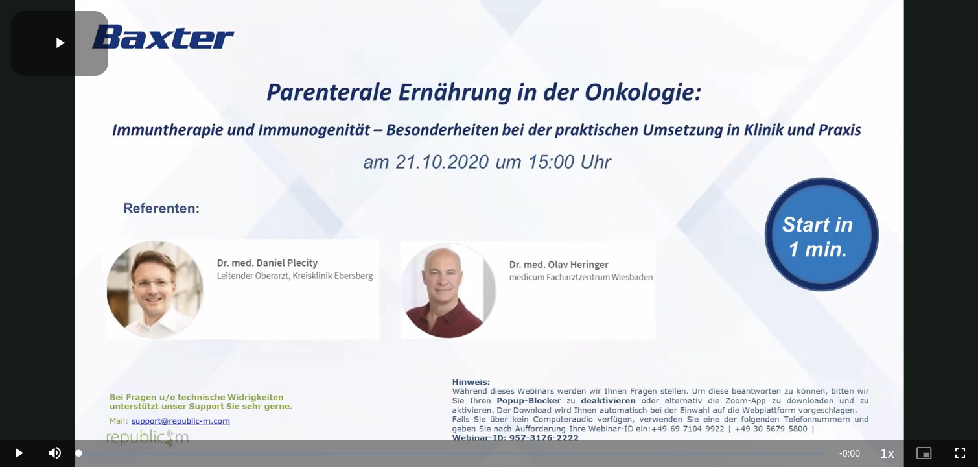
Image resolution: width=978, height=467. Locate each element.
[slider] (451, 453)
